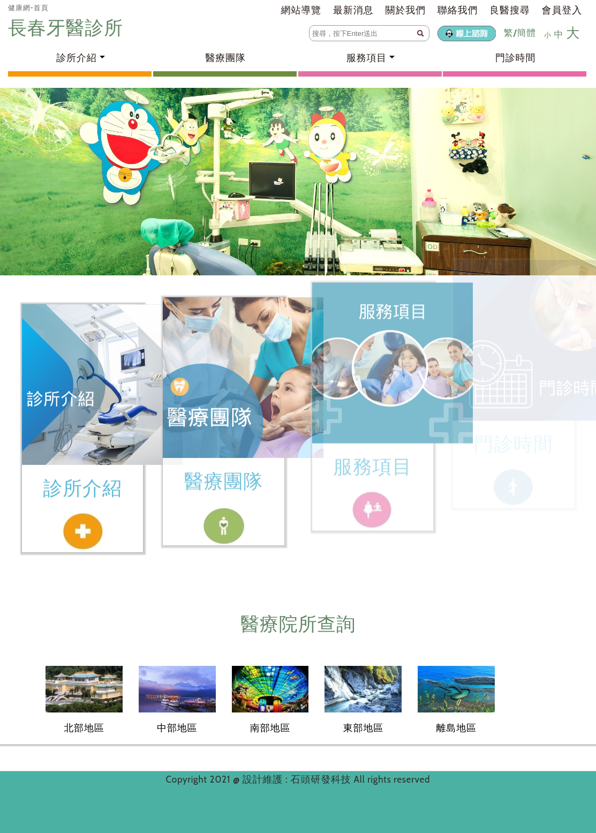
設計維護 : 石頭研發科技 (298, 779)
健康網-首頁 (28, 7)
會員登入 (562, 10)
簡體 (526, 32)
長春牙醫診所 (68, 27)
